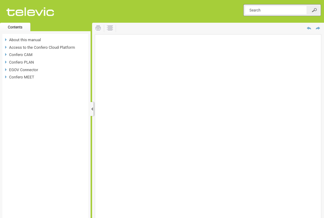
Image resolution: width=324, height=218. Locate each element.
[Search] (276, 10)
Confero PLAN (21, 62)
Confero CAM (21, 54)
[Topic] (208, 126)
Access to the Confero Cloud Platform (42, 47)
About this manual (25, 40)
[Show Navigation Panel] (92, 109)
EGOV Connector (23, 70)
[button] (314, 10)
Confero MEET (21, 77)
